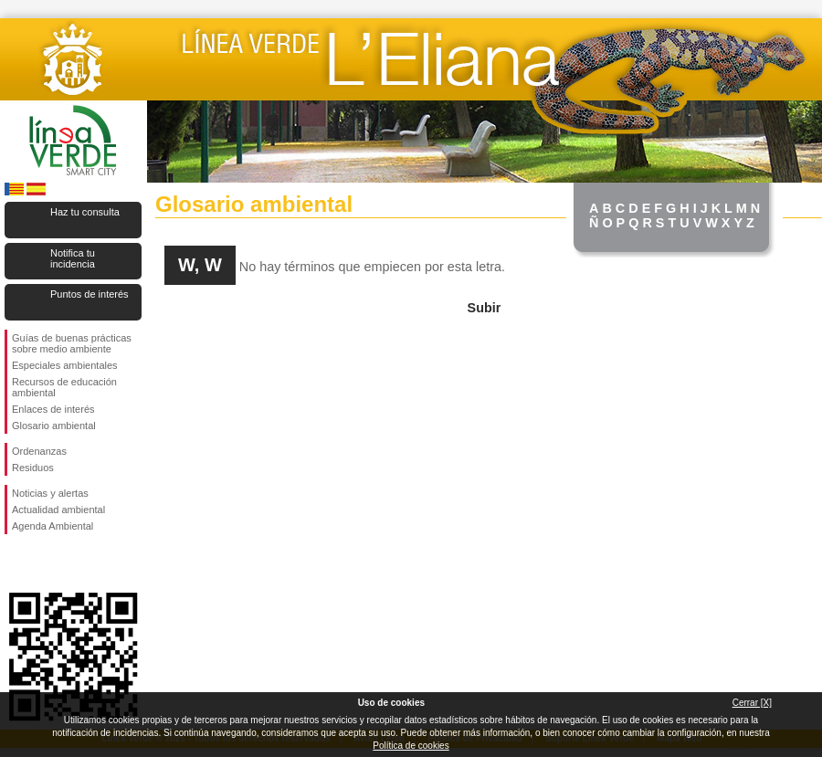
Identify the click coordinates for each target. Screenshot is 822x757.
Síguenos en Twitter (46, 563)
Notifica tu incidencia (72, 258)
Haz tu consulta (85, 211)
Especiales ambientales (65, 365)
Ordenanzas (39, 451)
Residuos (33, 467)
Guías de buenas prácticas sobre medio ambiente (72, 343)
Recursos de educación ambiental (64, 387)
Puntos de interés (89, 294)
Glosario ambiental (54, 425)
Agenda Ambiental (52, 525)
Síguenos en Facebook (15, 563)
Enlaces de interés (53, 409)
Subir (484, 307)
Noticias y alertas (50, 493)
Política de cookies (410, 746)
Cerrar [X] (752, 703)
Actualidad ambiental (58, 509)
